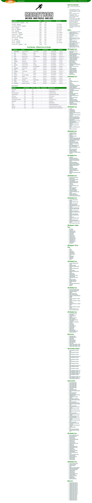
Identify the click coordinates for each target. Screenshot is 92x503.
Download (22, 22)
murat (15, 69)
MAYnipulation (72, 451)
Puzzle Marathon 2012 (73, 330)
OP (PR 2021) (72, 61)
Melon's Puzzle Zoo (73, 456)
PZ (69, 79)
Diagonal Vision (72, 329)
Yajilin (70, 249)
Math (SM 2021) (72, 62)
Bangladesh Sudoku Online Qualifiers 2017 (74, 395)
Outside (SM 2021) (73, 68)
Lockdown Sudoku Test (73, 81)
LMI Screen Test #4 (73, 291)
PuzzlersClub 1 (72, 111)
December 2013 (72, 231)
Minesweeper (71, 252)
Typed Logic (71, 84)
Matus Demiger (72, 43)
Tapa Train (71, 343)
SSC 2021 (71, 51)
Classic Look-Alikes (73, 475)
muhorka (16, 61)
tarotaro (15, 78)
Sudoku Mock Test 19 (73, 484)
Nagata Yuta (71, 32)
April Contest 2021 (72, 386)
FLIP (70, 466)
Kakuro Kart (71, 339)
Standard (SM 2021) (73, 70)
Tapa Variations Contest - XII (74, 370)
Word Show (71, 314)
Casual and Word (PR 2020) (74, 88)
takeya (15, 81)
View (27, 22)
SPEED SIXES (72, 477)
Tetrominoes (71, 253)
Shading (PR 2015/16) (73, 194)
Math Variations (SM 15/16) (74, 205)
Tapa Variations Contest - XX (74, 356)
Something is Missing (73, 450)
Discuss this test (21, 1)
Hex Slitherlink (72, 180)
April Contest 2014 (72, 416)
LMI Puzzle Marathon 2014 (74, 283)
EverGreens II (72, 471)
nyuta (15, 58)
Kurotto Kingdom (72, 340)
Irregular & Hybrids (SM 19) (74, 117)
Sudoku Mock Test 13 (73, 490)
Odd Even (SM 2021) (73, 53)
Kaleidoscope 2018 (73, 133)
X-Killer (70, 206)
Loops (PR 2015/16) (73, 189)
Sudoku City (71, 444)
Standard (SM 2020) (73, 104)
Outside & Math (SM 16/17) (74, 164)
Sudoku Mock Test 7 (73, 496)
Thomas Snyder (72, 31)
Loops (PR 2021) (72, 69)
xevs (15, 54)
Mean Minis (71, 89)
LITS (70, 255)
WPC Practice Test (73, 293)
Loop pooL (71, 184)
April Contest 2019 (72, 389)
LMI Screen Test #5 (73, 204)
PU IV (70, 80)
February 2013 (72, 235)
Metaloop (71, 92)
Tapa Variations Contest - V (74, 378)
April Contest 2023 (72, 384)
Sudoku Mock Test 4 (73, 499)
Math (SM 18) (72, 141)
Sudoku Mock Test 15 (73, 488)
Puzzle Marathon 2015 (73, 219)
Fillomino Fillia (72, 449)
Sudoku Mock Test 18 (73, 485)
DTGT (70, 297)
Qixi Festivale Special (73, 473)
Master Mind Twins (73, 478)
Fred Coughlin (72, 42)
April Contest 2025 (72, 382)
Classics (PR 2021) (73, 71)
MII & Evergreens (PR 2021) (74, 54)
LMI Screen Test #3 (73, 313)
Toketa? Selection (72, 193)
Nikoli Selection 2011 (73, 447)
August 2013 (71, 232)
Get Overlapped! (72, 121)
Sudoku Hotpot (72, 470)
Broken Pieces (72, 472)
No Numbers (71, 326)
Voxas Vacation (72, 341)
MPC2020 (71, 73)
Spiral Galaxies (72, 254)
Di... (70, 428)
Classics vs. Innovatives (73, 321)
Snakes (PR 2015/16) (73, 199)
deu (15, 53)
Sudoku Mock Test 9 (73, 494)
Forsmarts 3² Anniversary (74, 429)
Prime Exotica (72, 458)
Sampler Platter (72, 474)
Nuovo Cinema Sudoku (73, 179)
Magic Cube (71, 445)
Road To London (72, 279)
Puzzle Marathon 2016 (73, 181)
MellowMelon (16, 51)
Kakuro (70, 285)
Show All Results (15, 85)
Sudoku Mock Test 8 (73, 495)
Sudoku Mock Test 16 (73, 487)
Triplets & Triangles (73, 190)
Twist (70, 453)
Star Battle (71, 258)
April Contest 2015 (72, 412)
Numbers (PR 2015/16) (73, 210)
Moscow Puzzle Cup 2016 (74, 402)
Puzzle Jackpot (72, 459)
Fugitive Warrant (72, 315)
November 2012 (72, 239)
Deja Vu (70, 134)
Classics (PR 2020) (73, 103)
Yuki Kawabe (71, 44)
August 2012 (71, 242)
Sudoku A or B (72, 440)
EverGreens (71, 476)
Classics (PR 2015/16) (73, 213)
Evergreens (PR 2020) (73, 93)
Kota (15, 63)
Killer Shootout (72, 318)
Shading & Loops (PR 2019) (74, 120)
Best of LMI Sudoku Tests (74, 289)
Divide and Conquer (73, 72)
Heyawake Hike (72, 336)
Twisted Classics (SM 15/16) (74, 195)
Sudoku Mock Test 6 (73, 497)
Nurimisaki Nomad (72, 337)
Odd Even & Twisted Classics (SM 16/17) (73, 169)
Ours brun (16, 83)
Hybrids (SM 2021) (73, 56)
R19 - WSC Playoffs (73, 146)
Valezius (15, 64)
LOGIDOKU (71, 448)
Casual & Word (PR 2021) (74, 57)
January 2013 (72, 236)
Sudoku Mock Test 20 (73, 483)
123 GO (70, 316)
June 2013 (71, 233)
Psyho (15, 73)
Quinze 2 (71, 83)
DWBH (70, 292)
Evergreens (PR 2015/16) (74, 207)
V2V (70, 305)
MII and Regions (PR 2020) (74, 85)
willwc (15, 79)
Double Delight (72, 457)
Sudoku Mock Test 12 (73, 491)
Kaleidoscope (72, 178)
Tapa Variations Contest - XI (74, 371)
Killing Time (71, 328)
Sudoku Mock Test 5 (73, 498)
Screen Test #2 (72, 438)
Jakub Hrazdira (72, 40)
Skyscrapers (71, 256)
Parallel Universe (72, 281)
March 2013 (71, 234)
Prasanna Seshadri (73, 38)
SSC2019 (71, 388)
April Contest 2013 (72, 421)
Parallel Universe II (73, 280)
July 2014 (71, 228)
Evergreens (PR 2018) (73, 142)
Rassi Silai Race (72, 342)
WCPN (70, 200)
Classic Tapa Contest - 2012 (74, 346)
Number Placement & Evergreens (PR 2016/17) (74, 159)
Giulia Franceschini (73, 33)
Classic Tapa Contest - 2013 (74, 345)
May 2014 (71, 229)
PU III (70, 82)
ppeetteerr (16, 68)
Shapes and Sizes (72, 331)
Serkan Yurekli (72, 45)
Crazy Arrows (71, 441)
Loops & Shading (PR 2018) (74, 137)
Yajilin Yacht (71, 338)
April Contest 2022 (72, 385)
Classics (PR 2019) (73, 128)
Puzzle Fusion (72, 437)
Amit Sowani (71, 35)
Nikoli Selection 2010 (73, 469)
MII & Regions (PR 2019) (74, 116)
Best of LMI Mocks (72, 436)
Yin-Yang (71, 250)
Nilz (15, 66)
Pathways (71, 136)
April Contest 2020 (72, 387)
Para (15, 56)
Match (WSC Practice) (73, 294)
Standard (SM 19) (72, 132)
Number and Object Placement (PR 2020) (73, 100)
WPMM (70, 296)
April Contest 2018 (72, 392)
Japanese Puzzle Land (73, 443)
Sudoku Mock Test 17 (73, 486)
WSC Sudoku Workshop (74, 398)
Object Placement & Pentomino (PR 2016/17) (74, 163)
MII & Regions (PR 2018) (74, 145)
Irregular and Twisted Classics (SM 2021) (73, 59)
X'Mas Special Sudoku (73, 463)
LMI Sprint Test (72, 442)
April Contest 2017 (72, 401)
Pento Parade (72, 270)
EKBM (15, 59)
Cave (70, 248)
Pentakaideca (72, 109)
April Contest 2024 (72, 383)
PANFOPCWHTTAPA (73, 50)
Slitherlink (71, 257)
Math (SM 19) (72, 119)
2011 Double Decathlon (73, 439)
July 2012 (71, 243)
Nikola (15, 76)
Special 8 (71, 284)
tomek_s (15, 74)
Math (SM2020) (72, 94)
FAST (70, 282)
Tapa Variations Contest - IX (74, 373)
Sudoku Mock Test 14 (73, 489)
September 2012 (72, 241)
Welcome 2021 (72, 74)
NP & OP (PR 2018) (73, 149)
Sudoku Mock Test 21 (73, 482)
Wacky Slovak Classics (73, 177)
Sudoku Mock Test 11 (73, 492)
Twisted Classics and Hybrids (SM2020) (73, 87)
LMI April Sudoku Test (73, 452)
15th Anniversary (72, 393)
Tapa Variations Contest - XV (74, 365)
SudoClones (71, 324)
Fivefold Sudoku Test (73, 446)
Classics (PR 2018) (73, 151)
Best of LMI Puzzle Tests (74, 309)
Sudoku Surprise (72, 265)
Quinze (70, 108)
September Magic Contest (74, 415)
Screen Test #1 (72, 465)
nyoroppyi (16, 71)
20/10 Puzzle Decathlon (73, 468)
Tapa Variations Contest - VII (74, 376)
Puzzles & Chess (72, 464)
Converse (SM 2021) (73, 60)
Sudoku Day (71, 273)
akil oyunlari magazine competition (73, 320)
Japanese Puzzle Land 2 (74, 290)
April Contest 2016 (72, 405)
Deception (71, 302)
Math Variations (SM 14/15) (74, 222)
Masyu (70, 259)
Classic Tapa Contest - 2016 (74, 344)
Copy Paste (71, 323)
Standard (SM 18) (72, 150)
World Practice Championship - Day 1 (73, 277)
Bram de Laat (72, 37)
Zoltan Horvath (72, 46)
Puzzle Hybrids (72, 455)
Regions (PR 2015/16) (73, 203)
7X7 (70, 278)
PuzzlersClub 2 (72, 110)
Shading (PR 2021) (73, 55)
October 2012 (72, 240)
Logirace (71, 322)
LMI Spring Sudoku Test (73, 454)
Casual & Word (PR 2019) (74, 118)
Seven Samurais (72, 325)
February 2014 (72, 230)
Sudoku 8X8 (71, 327)
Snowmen (71, 167)
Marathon (71, 157)
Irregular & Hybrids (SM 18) (74, 139)
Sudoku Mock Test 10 (73, 493)
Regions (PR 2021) (73, 63)
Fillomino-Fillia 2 (72, 427)
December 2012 (72, 238)
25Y (70, 78)
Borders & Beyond (72, 317)
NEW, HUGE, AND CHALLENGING (73, 188)
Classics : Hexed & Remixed (74, 295)
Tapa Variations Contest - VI (74, 377)
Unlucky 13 (71, 216)
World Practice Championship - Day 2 (73, 275)
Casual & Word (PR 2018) (74, 140)
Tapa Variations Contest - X (74, 372)
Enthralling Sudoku (73, 135)
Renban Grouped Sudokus (74, 467)
